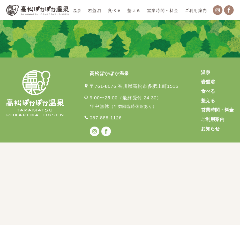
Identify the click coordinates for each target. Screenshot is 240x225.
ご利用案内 (196, 10)
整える (133, 10)
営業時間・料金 (162, 10)
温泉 (77, 10)
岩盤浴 (94, 10)
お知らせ (210, 128)
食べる (114, 10)
